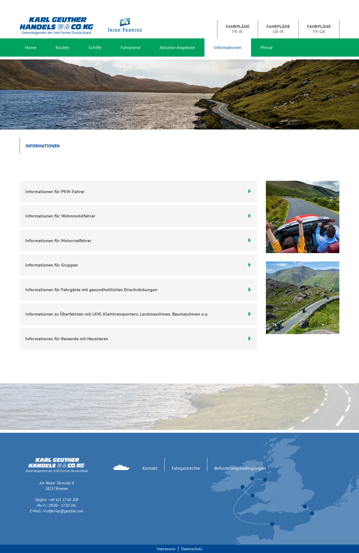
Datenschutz (191, 548)
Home (30, 47)
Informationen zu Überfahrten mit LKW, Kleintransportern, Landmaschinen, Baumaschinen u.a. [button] (138, 314)
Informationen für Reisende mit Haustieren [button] (138, 338)
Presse (267, 47)
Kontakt (149, 468)
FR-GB (319, 29)
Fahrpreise (131, 47)
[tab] (138, 216)
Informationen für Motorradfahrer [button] (138, 240)
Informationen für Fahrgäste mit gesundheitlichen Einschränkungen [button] (138, 289)
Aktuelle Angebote (177, 47)
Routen (62, 47)
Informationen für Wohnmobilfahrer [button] (138, 216)
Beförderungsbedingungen (240, 468)
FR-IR (237, 29)
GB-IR (278, 29)
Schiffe (95, 47)
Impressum (166, 548)
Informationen (227, 47)
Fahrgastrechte (186, 468)
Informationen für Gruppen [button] (138, 265)
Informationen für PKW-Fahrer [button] (138, 191)
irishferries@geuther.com (63, 510)
